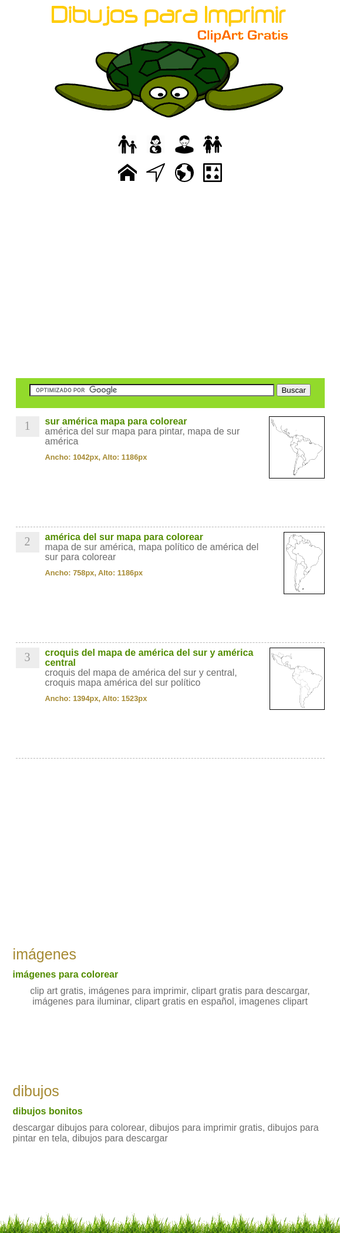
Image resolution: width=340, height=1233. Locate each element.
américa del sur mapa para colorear (124, 537)
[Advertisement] (170, 282)
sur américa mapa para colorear (116, 421)
